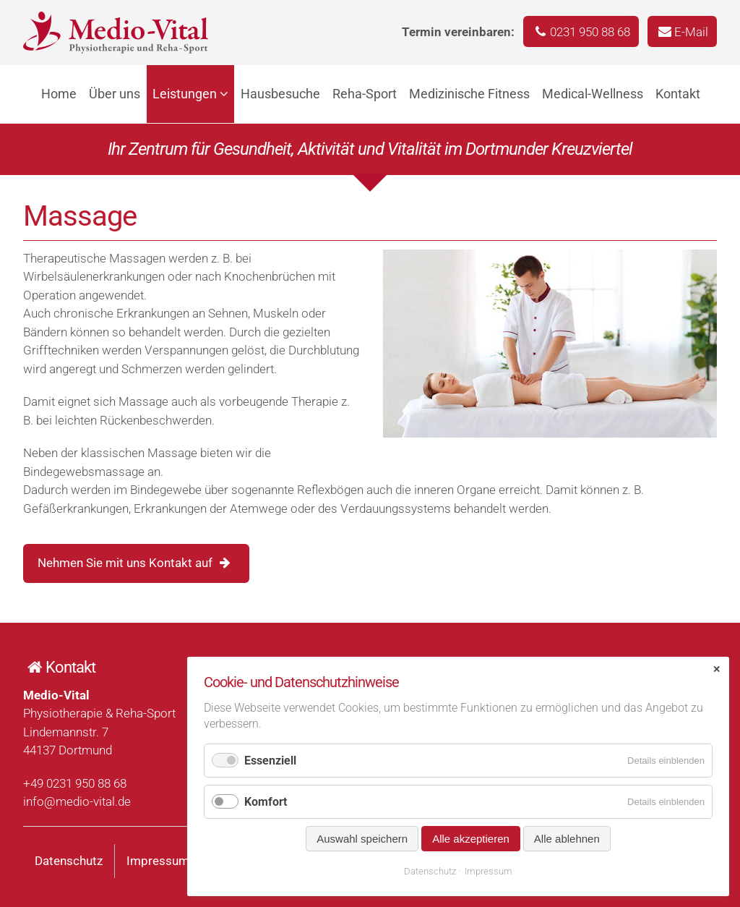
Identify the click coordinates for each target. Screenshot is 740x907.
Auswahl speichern (362, 839)
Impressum (157, 860)
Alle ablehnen (567, 839)
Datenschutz (69, 860)
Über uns (114, 93)
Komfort (265, 802)
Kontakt (677, 93)
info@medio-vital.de (77, 801)
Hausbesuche (280, 93)
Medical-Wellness (592, 93)
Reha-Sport (364, 93)
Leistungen (184, 93)
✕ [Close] (716, 669)
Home (59, 93)
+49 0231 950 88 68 (74, 783)
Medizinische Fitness (469, 93)
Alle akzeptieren (470, 839)
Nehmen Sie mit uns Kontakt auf (125, 562)
